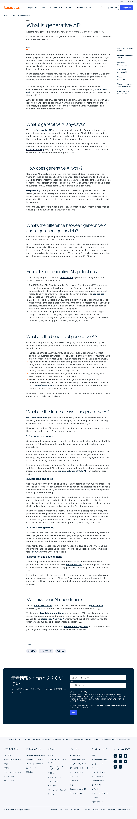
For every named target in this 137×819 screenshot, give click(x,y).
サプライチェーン (54, 777)
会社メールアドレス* (80, 678)
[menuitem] (102, 7)
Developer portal (76, 789)
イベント (95, 789)
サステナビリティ (98, 772)
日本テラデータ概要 (99, 759)
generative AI (44, 130)
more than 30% (74, 564)
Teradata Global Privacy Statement (111, 705)
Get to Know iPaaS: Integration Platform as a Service (112, 739)
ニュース (95, 797)
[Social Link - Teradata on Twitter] (115, 761)
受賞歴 (6, 768)
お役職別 (7, 755)
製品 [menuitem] (44, 8)
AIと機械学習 (75, 755)
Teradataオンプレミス (34, 759)
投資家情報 (96, 802)
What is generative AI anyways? (125, 49)
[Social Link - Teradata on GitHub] (120, 756)
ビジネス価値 (9, 776)
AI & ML (31, 651)
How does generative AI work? (125, 57)
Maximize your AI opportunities (123, 92)
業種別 (50, 755)
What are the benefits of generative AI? (122, 78)
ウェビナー (74, 781)
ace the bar (98, 294)
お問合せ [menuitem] (125, 8)
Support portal (76, 793)
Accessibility (111, 809)
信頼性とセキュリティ (12, 759)
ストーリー (96, 768)
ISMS (103, 809)
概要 (93, 755)
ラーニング (74, 776)
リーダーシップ (97, 764)
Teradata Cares (98, 781)
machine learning (35, 149)
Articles (60, 651)
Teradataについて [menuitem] (84, 8)
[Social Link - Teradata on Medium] (125, 756)
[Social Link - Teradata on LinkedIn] (115, 756)
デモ (71, 785)
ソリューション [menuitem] (56, 8)
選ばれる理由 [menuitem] (33, 8)
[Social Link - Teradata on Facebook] (125, 761)
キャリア (95, 785)
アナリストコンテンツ (12, 772)
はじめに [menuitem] (111, 8)
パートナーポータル (55, 790)
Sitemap (54, 809)
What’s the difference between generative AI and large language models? (124, 64)
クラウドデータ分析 (77, 759)
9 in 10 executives (43, 605)
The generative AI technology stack (37, 739)
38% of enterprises (44, 385)
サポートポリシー (124, 809)
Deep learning (33, 190)
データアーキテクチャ (78, 764)
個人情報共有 (75, 809)
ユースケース (31, 768)
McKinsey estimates (36, 417)
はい (75, 691)
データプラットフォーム (79, 768)
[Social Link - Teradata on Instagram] (115, 767)
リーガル (87, 809)
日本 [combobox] (129, 1)
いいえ (84, 691)
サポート (122, 1)
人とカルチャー (97, 776)
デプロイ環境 (9, 781)
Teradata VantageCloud (52, 613)
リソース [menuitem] (69, 8)
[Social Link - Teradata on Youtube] (120, 761)
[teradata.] (12, 7)
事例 (6, 764)
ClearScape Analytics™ (52, 619)
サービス (51, 794)
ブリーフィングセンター (101, 793)
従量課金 (29, 772)
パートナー (52, 786)
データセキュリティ (77, 772)
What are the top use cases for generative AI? (124, 85)
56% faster (38, 552)
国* (72, 682)
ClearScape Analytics (34, 764)
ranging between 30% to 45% (73, 471)
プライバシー (63, 809)
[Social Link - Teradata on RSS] (120, 767)
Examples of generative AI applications (122, 71)
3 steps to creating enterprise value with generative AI (72, 739)
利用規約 (96, 809)
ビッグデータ (46, 651)
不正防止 (51, 773)
